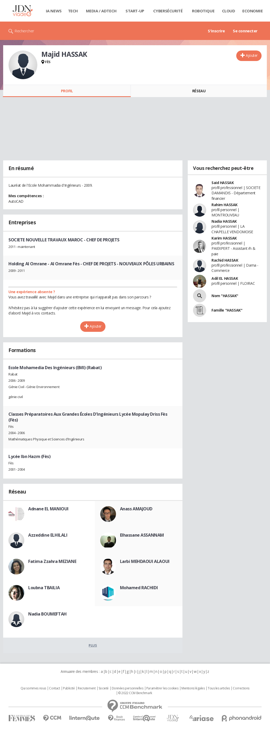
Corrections (241, 688)
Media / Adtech (101, 10)
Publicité (69, 688)
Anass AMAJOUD (136, 509)
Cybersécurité (168, 10)
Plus (93, 645)
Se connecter (245, 30)
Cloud (228, 10)
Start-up (135, 10)
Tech (73, 10)
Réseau (198, 90)
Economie (252, 10)
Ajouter (252, 55)
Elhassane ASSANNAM (142, 535)
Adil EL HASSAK (224, 278)
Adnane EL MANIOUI (48, 509)
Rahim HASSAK (224, 204)
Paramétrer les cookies (162, 688)
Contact (54, 688)
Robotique (203, 10)
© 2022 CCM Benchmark (135, 693)
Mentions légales (193, 688)
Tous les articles (219, 688)
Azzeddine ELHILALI (47, 535)
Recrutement (86, 688)
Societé (104, 688)
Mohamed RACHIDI (139, 588)
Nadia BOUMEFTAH (47, 614)
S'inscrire (216, 30)
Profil (67, 90)
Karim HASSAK (224, 238)
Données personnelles (127, 688)
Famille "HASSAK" (226, 310)
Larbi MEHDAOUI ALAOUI (145, 561)
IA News (54, 10)
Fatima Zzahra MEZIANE (52, 561)
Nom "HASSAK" (224, 295)
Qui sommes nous (33, 688)
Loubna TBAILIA (44, 588)
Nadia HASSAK (224, 221)
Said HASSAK (222, 182)
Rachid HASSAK (224, 260)
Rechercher (24, 30)
